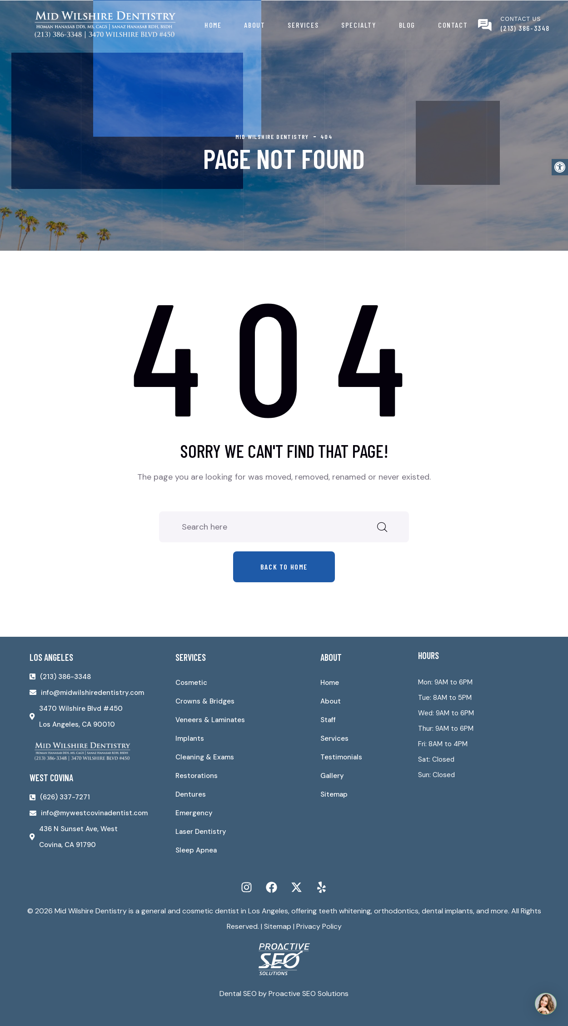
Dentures (190, 794)
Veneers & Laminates (210, 719)
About (254, 24)
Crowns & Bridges (204, 701)
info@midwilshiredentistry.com (92, 692)
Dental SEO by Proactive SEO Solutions (284, 993)
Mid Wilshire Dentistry (91, 911)
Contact (453, 24)
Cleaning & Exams (204, 757)
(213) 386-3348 (525, 28)
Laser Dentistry (200, 831)
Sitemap (334, 794)
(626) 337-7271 (65, 797)
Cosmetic (191, 682)
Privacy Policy (319, 926)
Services (303, 24)
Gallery (332, 775)
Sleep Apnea (196, 850)
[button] (560, 167)
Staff (328, 719)
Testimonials (341, 757)
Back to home (284, 566)
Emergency (194, 813)
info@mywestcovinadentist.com (94, 813)
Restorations (196, 775)
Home (212, 24)
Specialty (358, 24)
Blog (407, 24)
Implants (189, 738)
